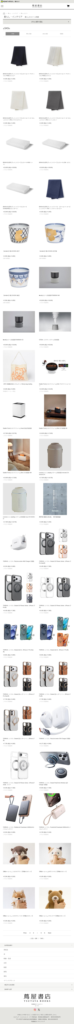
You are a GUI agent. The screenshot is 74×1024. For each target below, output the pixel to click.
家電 (5, 971)
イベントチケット (9, 980)
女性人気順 (45, 33)
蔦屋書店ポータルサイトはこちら (37, 999)
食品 (5, 976)
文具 (5, 963)
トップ (4, 13)
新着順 (61, 33)
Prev (25, 933)
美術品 (6, 950)
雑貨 (5, 967)
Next (49, 933)
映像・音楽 (7, 958)
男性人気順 (28, 33)
